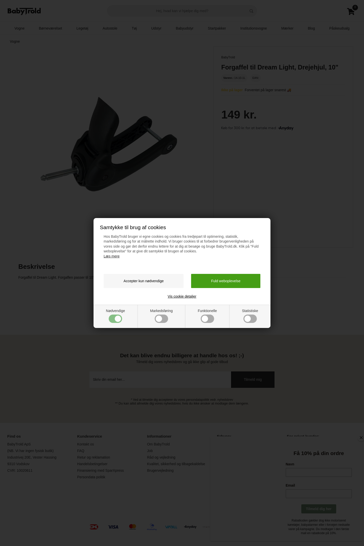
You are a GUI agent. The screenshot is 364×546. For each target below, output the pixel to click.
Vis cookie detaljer (182, 296)
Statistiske (250, 316)
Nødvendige (115, 316)
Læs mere (112, 256)
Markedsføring (161, 316)
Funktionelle (207, 316)
